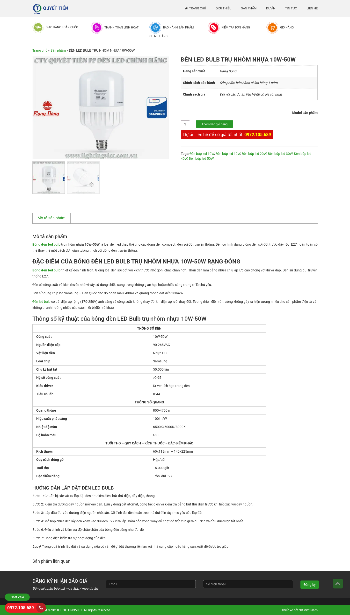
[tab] (53, 218)
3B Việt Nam (308, 610)
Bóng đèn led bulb (46, 244)
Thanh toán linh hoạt (121, 27)
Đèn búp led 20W (254, 154)
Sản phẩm (248, 8)
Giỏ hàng (287, 27)
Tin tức (291, 8)
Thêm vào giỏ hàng (214, 124)
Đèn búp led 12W (228, 154)
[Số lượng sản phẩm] (185, 124)
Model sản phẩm (305, 113)
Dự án (270, 8)
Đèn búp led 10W (202, 154)
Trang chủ (197, 8)
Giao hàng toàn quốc (62, 27)
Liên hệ (312, 8)
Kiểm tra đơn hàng (235, 27)
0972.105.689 (257, 134)
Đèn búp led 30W (280, 154)
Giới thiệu (223, 8)
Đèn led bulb (41, 302)
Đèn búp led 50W (201, 158)
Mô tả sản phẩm (51, 218)
